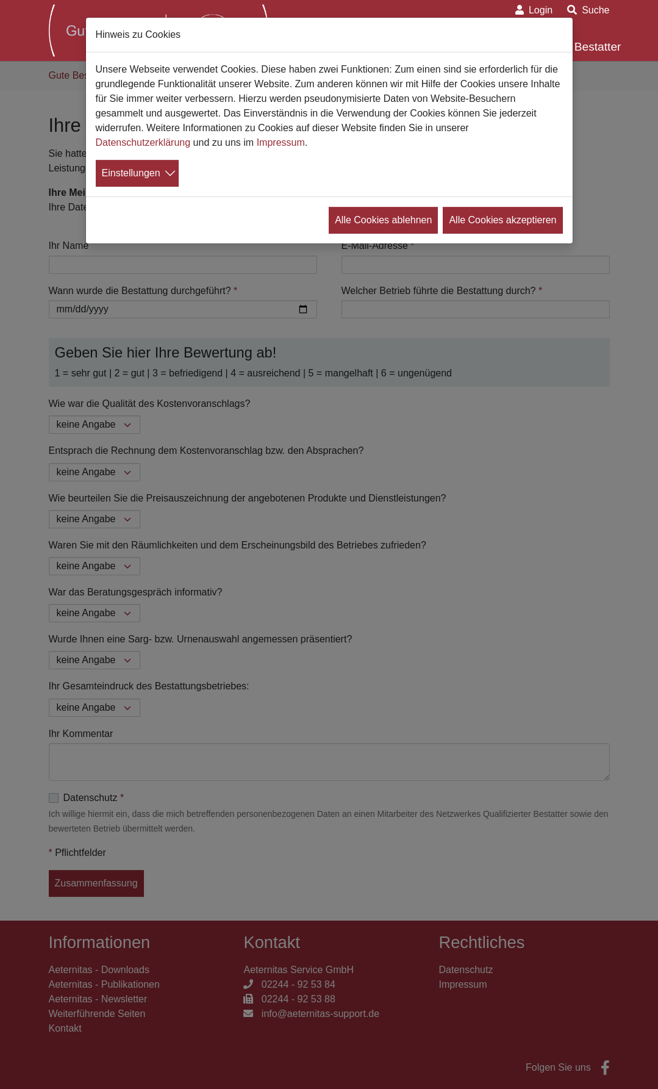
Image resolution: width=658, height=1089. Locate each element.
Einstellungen (131, 173)
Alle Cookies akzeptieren (502, 220)
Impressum (281, 142)
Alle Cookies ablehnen (383, 220)
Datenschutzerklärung (143, 142)
